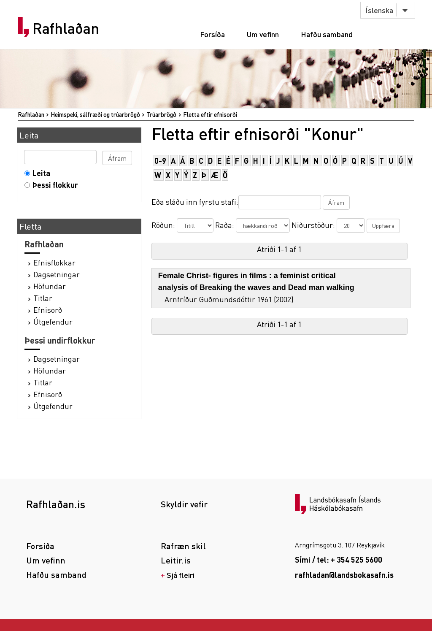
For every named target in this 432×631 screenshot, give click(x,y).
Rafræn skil (183, 545)
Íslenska (379, 10)
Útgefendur (53, 321)
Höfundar (49, 286)
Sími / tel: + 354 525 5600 (338, 559)
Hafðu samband (327, 34)
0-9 (160, 160)
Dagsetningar (56, 274)
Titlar (42, 298)
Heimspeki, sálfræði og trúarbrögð (95, 114)
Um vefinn (263, 34)
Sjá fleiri (180, 575)
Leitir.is (176, 560)
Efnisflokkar (54, 262)
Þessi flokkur (53, 185)
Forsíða (212, 34)
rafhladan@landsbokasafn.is (344, 575)
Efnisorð (47, 309)
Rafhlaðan (65, 28)
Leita (39, 173)
